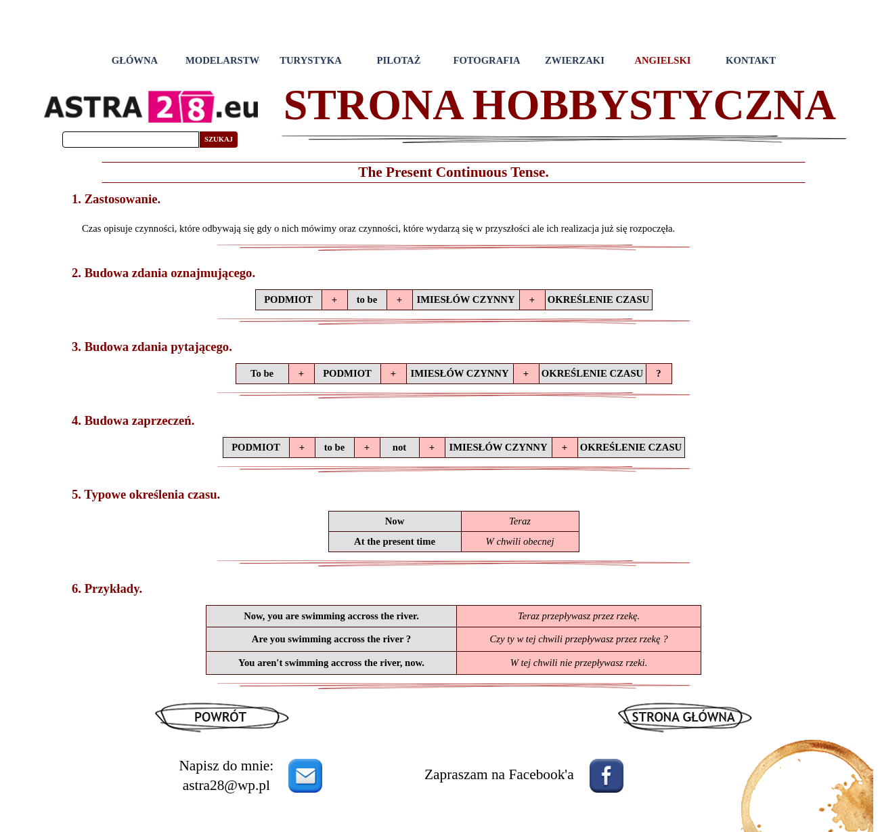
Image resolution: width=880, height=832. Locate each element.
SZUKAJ (218, 139)
